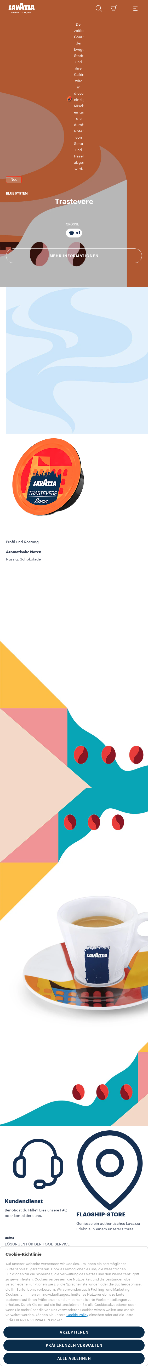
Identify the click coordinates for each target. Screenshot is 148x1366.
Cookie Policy (77, 1315)
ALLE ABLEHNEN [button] (74, 1358)
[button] (99, 8)
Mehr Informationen (74, 229)
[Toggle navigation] (135, 8)
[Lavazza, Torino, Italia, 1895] (22, 8)
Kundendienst (24, 1175)
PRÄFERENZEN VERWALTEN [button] (74, 1345)
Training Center (18, 1245)
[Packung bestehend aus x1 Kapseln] (74, 206)
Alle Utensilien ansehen (26, 1229)
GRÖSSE (72, 198)
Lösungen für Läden (22, 1234)
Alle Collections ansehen (27, 1223)
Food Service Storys (22, 1240)
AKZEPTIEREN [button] (74, 1332)
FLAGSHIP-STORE (101, 1188)
